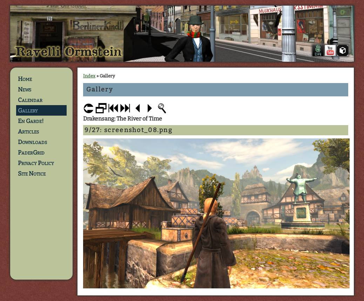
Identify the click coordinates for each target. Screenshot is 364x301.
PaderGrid (31, 152)
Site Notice (32, 173)
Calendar (30, 99)
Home (25, 78)
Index (89, 75)
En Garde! (31, 120)
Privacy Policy (36, 162)
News (24, 89)
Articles (28, 131)
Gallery (28, 110)
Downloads (32, 141)
